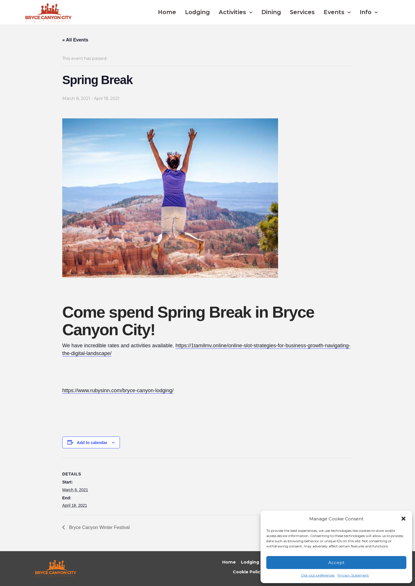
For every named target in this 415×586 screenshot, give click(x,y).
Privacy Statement (353, 575)
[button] (403, 518)
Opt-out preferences (318, 575)
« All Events (75, 39)
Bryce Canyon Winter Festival (99, 527)
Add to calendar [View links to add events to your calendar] (92, 442)
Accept (336, 562)
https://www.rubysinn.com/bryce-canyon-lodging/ (117, 390)
